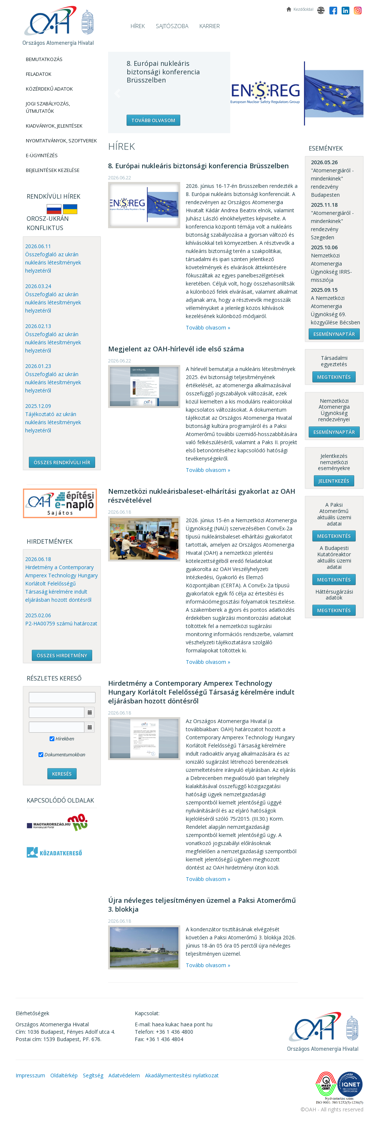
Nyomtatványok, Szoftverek (61, 140)
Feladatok (38, 74)
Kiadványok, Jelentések (54, 125)
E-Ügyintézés (42, 155)
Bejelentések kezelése (53, 170)
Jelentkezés (334, 480)
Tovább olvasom (153, 120)
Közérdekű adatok (49, 88)
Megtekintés (334, 377)
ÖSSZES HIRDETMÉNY (62, 655)
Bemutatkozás (44, 59)
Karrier (209, 26)
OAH (58, 23)
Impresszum (30, 1075)
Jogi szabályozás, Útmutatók (48, 107)
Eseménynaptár (334, 334)
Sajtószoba (172, 26)
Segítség (93, 1075)
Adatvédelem (124, 1075)
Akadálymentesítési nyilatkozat (182, 1075)
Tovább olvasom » (208, 327)
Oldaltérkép (64, 1075)
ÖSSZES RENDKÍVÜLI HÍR (62, 462)
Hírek (138, 26)
